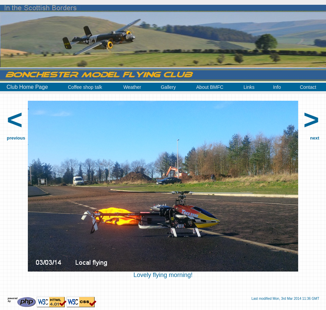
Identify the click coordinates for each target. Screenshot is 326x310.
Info (277, 87)
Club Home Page (27, 87)
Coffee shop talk (85, 87)
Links (249, 87)
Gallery (168, 87)
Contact (308, 87)
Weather (132, 87)
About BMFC (209, 87)
